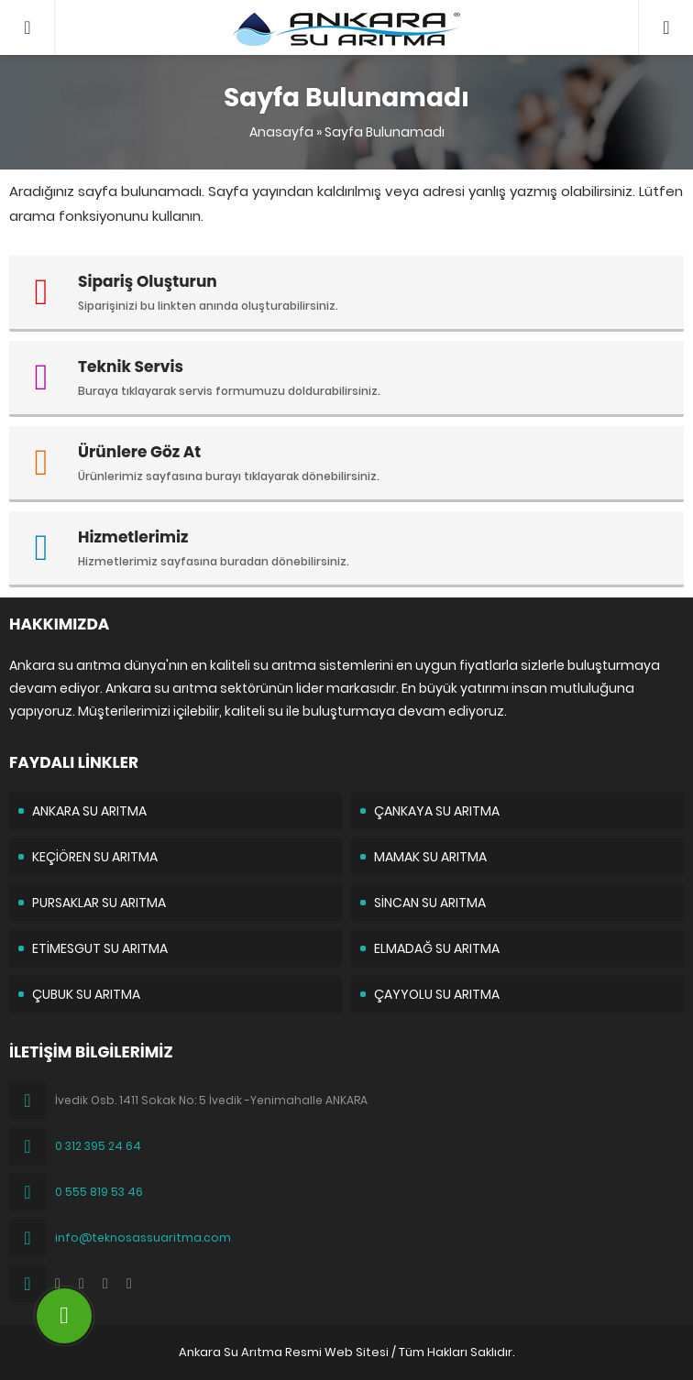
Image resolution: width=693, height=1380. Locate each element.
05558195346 (666, 9)
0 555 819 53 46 (99, 1191)
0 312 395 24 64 (98, 1146)
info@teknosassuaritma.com (143, 1237)
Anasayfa (281, 132)
